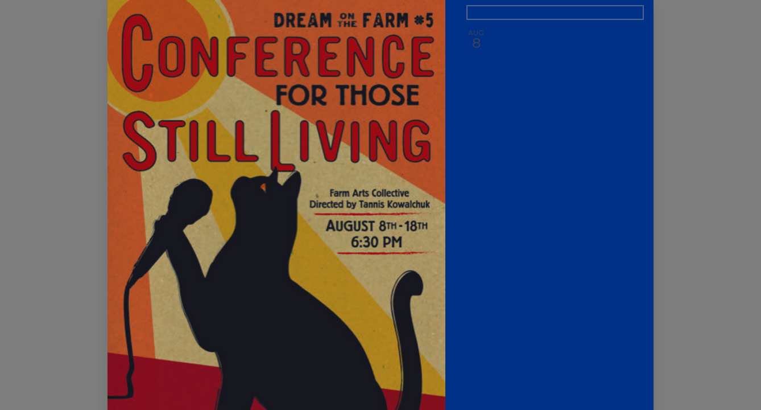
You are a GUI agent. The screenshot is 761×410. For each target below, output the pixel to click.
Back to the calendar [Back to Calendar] (510, 12)
